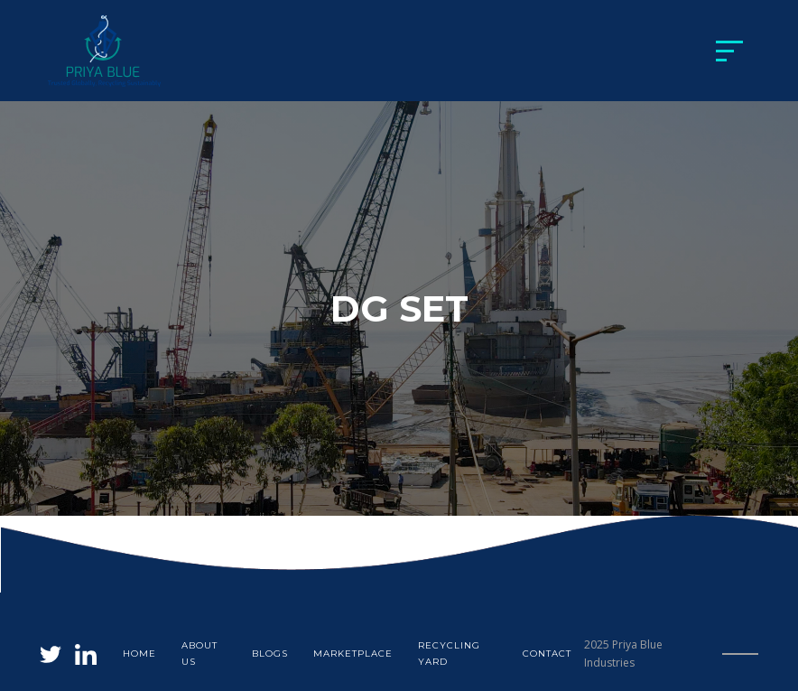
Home (139, 653)
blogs (270, 653)
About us (199, 654)
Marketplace (353, 653)
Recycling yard (449, 654)
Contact (547, 653)
